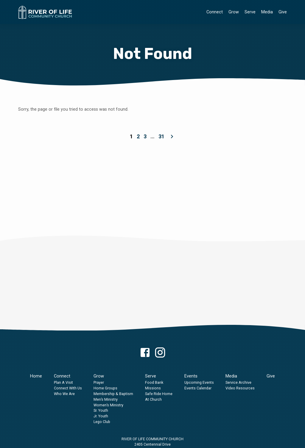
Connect (214, 12)
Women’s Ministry (108, 405)
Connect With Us (68, 388)
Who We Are (64, 393)
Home (36, 376)
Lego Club (102, 421)
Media (267, 12)
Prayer (99, 382)
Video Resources (240, 388)
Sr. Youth (101, 410)
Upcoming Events (199, 382)
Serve (250, 12)
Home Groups (105, 388)
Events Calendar (197, 388)
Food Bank (154, 382)
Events (190, 376)
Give (282, 12)
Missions (153, 388)
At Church (153, 399)
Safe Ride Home (158, 393)
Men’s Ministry (106, 399)
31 (161, 136)
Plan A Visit (63, 382)
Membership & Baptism (113, 393)
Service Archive (238, 382)
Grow (233, 12)
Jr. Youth (101, 416)
